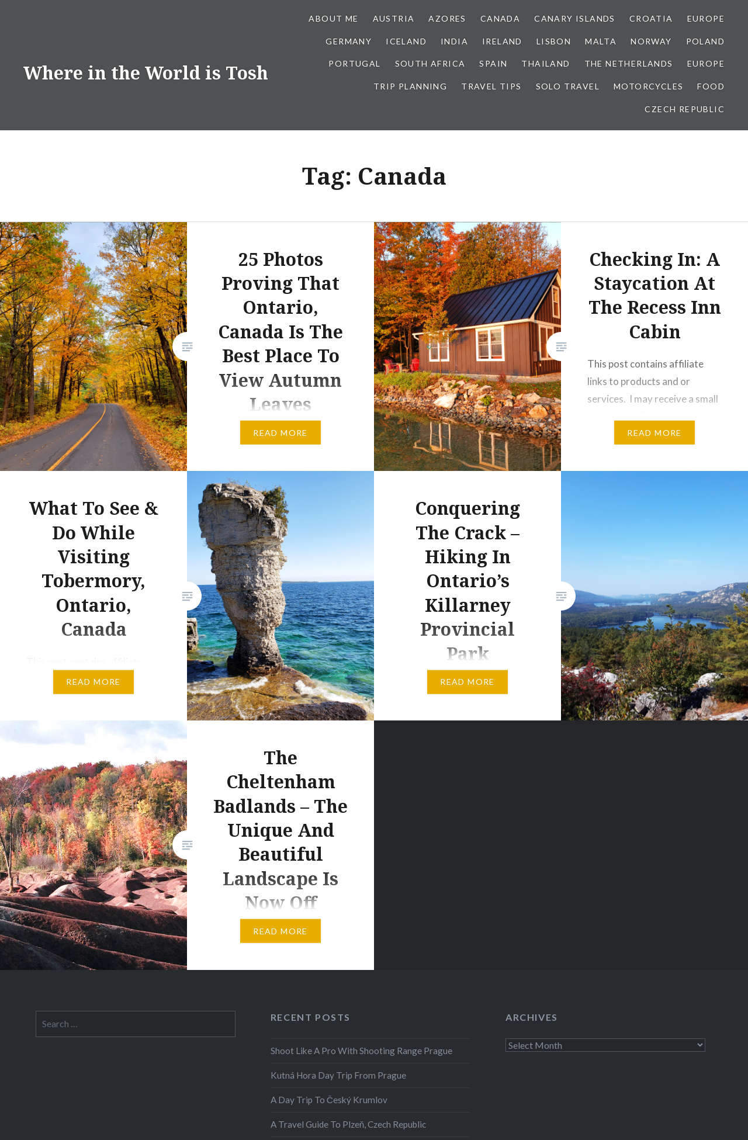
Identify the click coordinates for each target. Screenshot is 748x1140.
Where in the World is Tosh (145, 73)
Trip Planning (410, 86)
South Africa (430, 63)
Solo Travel (568, 86)
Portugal (354, 63)
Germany (348, 41)
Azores (447, 18)
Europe (706, 18)
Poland (705, 41)
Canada (500, 18)
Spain (493, 63)
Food (711, 86)
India (454, 41)
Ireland (502, 41)
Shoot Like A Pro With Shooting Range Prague (361, 1050)
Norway (651, 41)
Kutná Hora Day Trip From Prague (338, 1075)
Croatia (651, 18)
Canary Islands (574, 18)
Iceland (406, 41)
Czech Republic (685, 109)
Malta (601, 41)
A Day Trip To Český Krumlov (329, 1099)
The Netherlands (628, 63)
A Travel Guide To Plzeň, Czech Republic (349, 1124)
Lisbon (553, 41)
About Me (333, 18)
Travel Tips (491, 86)
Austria (394, 18)
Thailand (545, 63)
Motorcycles (648, 86)
